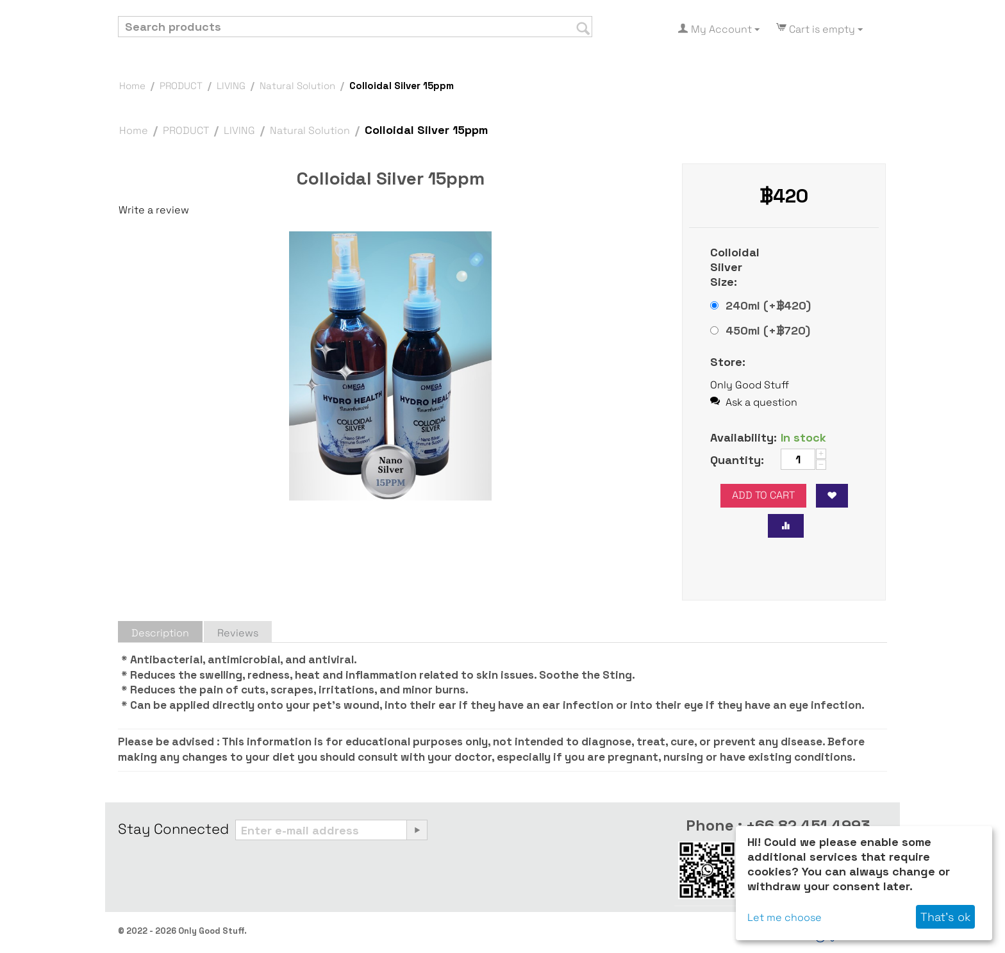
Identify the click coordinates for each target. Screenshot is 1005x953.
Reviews (237, 633)
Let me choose (784, 917)
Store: (727, 361)
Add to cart (763, 495)
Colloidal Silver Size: (735, 267)
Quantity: (737, 459)
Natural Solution (297, 85)
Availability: (740, 437)
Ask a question (753, 402)
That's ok (945, 916)
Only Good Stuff (749, 385)
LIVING (231, 85)
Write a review (154, 210)
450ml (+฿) (760, 330)
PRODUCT (181, 85)
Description (160, 633)
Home (132, 85)
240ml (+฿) (760, 305)
